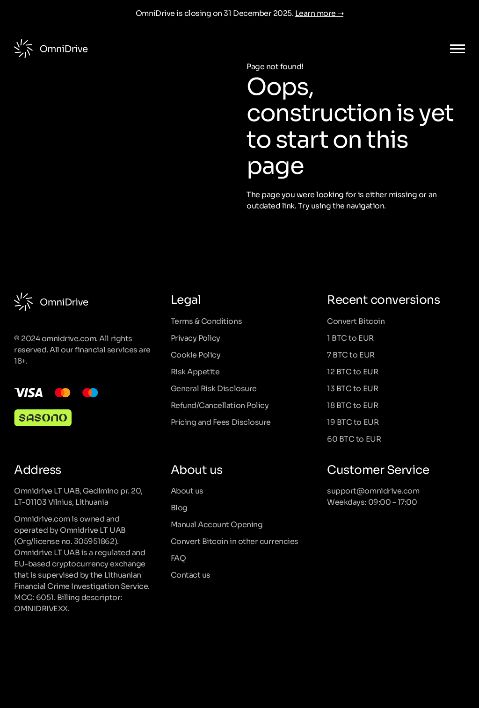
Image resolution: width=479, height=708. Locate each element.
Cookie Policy (196, 354)
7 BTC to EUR (350, 354)
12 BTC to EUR (352, 371)
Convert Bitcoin (356, 320)
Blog (179, 507)
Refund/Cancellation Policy (220, 404)
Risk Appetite (195, 371)
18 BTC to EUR (352, 404)
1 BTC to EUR (350, 337)
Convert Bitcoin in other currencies (234, 540)
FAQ (178, 557)
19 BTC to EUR (352, 421)
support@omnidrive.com (373, 490)
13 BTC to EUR (352, 387)
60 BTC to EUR (354, 438)
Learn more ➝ (319, 12)
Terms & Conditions (206, 320)
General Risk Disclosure (214, 387)
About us (187, 490)
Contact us (190, 574)
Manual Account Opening (216, 523)
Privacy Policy (195, 337)
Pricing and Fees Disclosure (221, 421)
